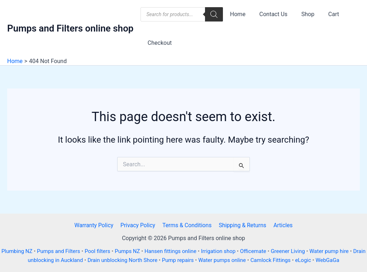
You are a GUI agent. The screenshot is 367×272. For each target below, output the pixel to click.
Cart (325, 14)
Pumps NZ (133, 251)
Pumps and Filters (64, 251)
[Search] (214, 14)
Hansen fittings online (177, 251)
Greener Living (296, 251)
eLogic (312, 260)
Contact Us (270, 14)
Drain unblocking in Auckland (54, 260)
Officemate (261, 251)
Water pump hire (338, 251)
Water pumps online (229, 260)
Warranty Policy (95, 225)
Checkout (158, 42)
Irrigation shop (225, 251)
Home (236, 14)
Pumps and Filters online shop (70, 28)
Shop (301, 14)
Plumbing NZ (22, 251)
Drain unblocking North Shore (128, 260)
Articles (281, 225)
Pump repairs (185, 260)
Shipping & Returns (242, 225)
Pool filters (103, 251)
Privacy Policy (139, 225)
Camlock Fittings (278, 260)
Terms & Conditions (187, 225)
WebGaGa (336, 260)
